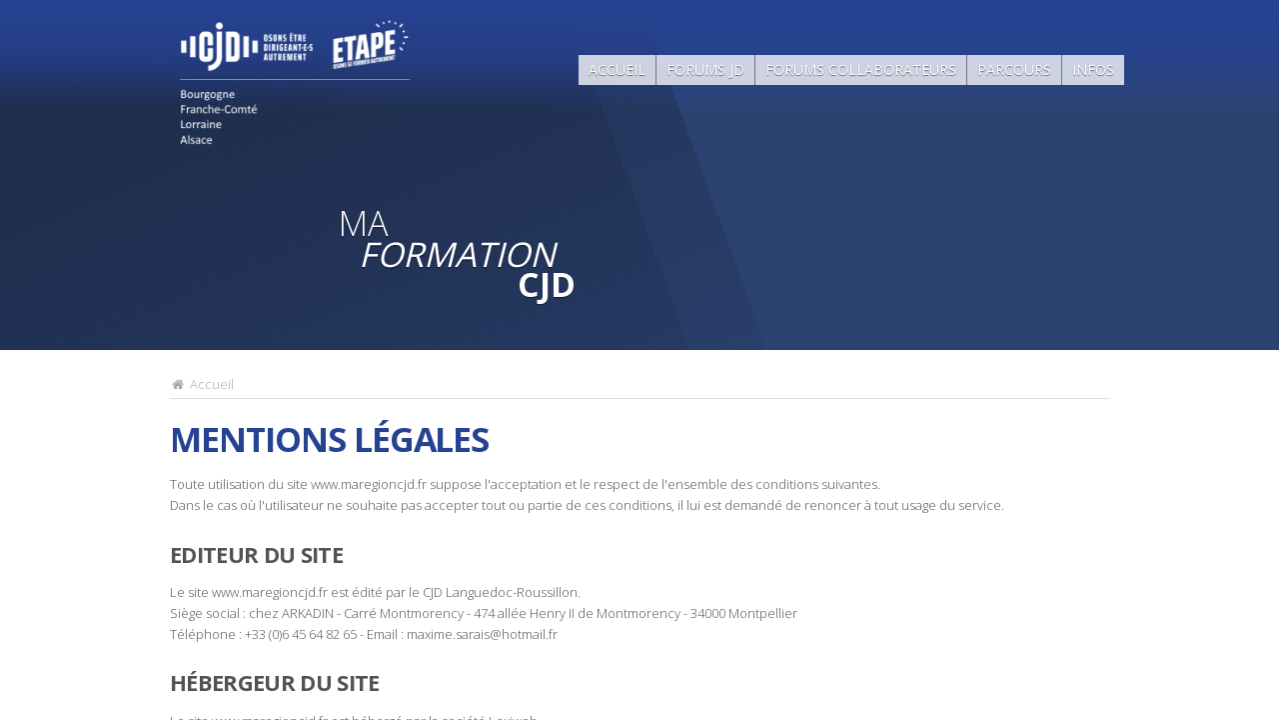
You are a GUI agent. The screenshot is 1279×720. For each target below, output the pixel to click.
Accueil (617, 69)
